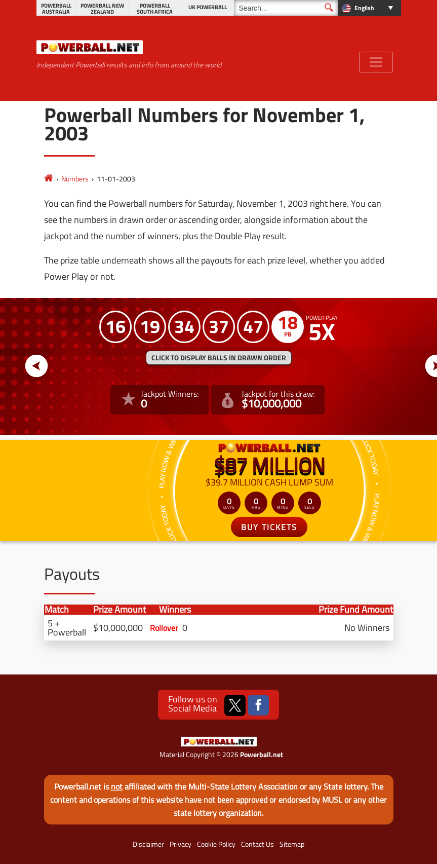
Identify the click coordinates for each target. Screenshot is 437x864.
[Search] (286, 8)
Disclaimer (148, 844)
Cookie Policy (216, 844)
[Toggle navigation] (376, 62)
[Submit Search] (329, 7)
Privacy (180, 844)
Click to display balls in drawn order (218, 358)
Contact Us (257, 844)
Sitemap (292, 844)
